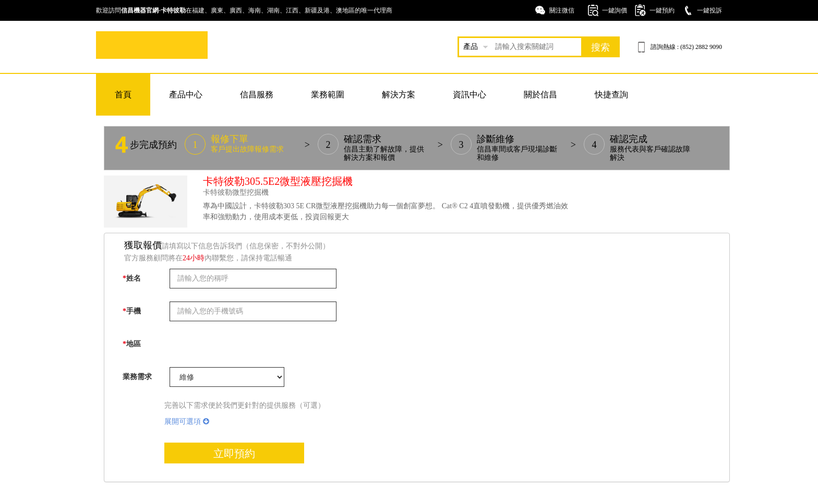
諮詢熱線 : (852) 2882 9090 (686, 47)
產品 (470, 47)
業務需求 (137, 377)
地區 (132, 344)
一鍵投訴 (709, 10)
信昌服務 (256, 94)
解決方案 (398, 94)
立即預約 (234, 453)
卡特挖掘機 (152, 45)
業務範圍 (327, 94)
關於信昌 (540, 94)
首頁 (123, 94)
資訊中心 (469, 94)
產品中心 (185, 94)
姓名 (132, 278)
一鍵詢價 (614, 10)
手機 (132, 311)
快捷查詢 (611, 94)
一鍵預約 (662, 10)
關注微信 (561, 10)
